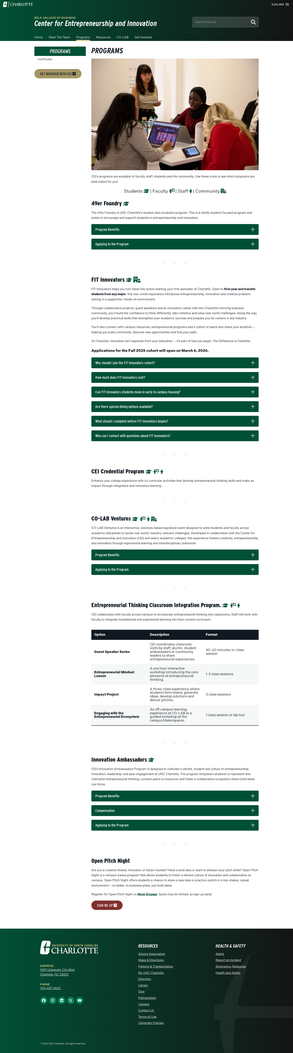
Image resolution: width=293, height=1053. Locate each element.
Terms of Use (147, 1017)
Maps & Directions (151, 960)
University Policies (151, 1023)
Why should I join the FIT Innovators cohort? (125, 363)
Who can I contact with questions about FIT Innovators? (132, 436)
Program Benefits (107, 229)
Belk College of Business (55, 17)
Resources (103, 37)
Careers (143, 1004)
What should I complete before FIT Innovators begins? (131, 421)
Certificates (45, 59)
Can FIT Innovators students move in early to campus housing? (137, 392)
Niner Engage (147, 894)
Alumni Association (151, 954)
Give (141, 991)
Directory (144, 979)
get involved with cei (58, 73)
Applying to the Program (112, 244)
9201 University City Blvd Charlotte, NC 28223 (57, 972)
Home (38, 37)
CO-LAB (123, 37)
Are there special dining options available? (124, 406)
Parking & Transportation (155, 966)
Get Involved (143, 37)
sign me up (107, 905)
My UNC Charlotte (151, 973)
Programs (83, 37)
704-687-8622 (50, 988)
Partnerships (147, 998)
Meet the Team (59, 37)
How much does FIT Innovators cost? (120, 377)
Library (143, 985)
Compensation (105, 810)
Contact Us (146, 1010)
